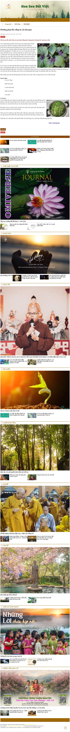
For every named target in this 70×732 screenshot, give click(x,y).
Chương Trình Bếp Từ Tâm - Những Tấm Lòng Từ (44, 711)
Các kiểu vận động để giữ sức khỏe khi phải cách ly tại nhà (44, 141)
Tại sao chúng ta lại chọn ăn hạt (18, 140)
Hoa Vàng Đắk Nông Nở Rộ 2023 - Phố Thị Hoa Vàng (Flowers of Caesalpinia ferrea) (18, 660)
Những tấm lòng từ (10, 668)
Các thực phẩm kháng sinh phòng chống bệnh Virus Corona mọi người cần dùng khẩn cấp (18, 158)
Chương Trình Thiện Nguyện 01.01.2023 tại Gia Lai (44, 659)
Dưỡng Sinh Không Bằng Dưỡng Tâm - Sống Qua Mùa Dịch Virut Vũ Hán (45, 150)
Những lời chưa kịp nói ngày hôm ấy (11, 656)
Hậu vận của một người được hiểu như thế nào (14, 472)
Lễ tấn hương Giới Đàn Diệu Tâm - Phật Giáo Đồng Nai (17, 533)
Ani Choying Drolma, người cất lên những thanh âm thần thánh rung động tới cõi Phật (57, 277)
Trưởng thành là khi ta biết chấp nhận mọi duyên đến (18, 598)
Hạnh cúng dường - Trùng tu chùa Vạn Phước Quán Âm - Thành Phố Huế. (19, 538)
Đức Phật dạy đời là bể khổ (8, 595)
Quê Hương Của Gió (6, 275)
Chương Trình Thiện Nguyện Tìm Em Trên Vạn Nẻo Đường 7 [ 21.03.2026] (22, 708)
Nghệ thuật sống (9, 423)
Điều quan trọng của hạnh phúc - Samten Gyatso (18, 475)
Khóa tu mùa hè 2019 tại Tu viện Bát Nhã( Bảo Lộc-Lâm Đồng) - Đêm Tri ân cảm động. (45, 538)
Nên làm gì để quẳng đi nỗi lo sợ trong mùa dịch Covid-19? (18, 149)
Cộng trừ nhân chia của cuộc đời (45, 475)
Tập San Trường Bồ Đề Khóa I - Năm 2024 (13, 221)
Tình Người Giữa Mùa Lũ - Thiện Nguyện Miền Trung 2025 (18, 711)
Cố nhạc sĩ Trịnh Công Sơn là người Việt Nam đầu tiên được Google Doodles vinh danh (30, 277)
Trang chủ (8, 24)
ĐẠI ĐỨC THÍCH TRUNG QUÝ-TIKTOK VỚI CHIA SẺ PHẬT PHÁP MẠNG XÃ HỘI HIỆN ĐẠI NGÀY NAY (33, 357)
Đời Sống (17, 24)
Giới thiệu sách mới (10, 166)
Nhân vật (6, 284)
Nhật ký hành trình (10, 607)
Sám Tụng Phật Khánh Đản (44, 597)
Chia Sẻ (5, 545)
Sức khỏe (26, 24)
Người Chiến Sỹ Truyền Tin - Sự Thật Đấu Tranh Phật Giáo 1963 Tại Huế (45, 361)
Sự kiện (5, 484)
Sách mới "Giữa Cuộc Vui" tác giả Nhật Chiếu (46, 224)
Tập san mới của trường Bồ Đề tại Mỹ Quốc (19, 224)
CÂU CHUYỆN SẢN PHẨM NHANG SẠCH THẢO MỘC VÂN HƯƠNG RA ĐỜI (18, 361)
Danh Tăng (7, 233)
